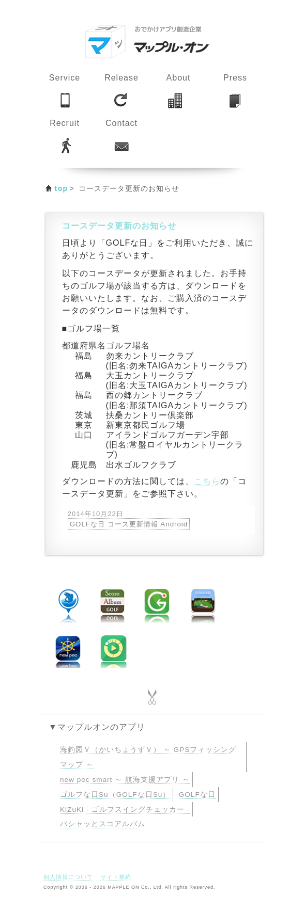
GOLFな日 (197, 794)
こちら (207, 481)
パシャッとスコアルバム (102, 824)
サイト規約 (115, 877)
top (61, 188)
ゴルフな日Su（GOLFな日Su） (115, 794)
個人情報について (68, 877)
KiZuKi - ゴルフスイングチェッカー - (125, 809)
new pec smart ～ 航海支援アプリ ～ (125, 779)
